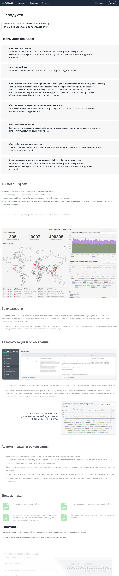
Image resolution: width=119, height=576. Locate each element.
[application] (26, 3)
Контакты (45, 3)
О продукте (34, 3)
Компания (22, 3)
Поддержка (99, 3)
